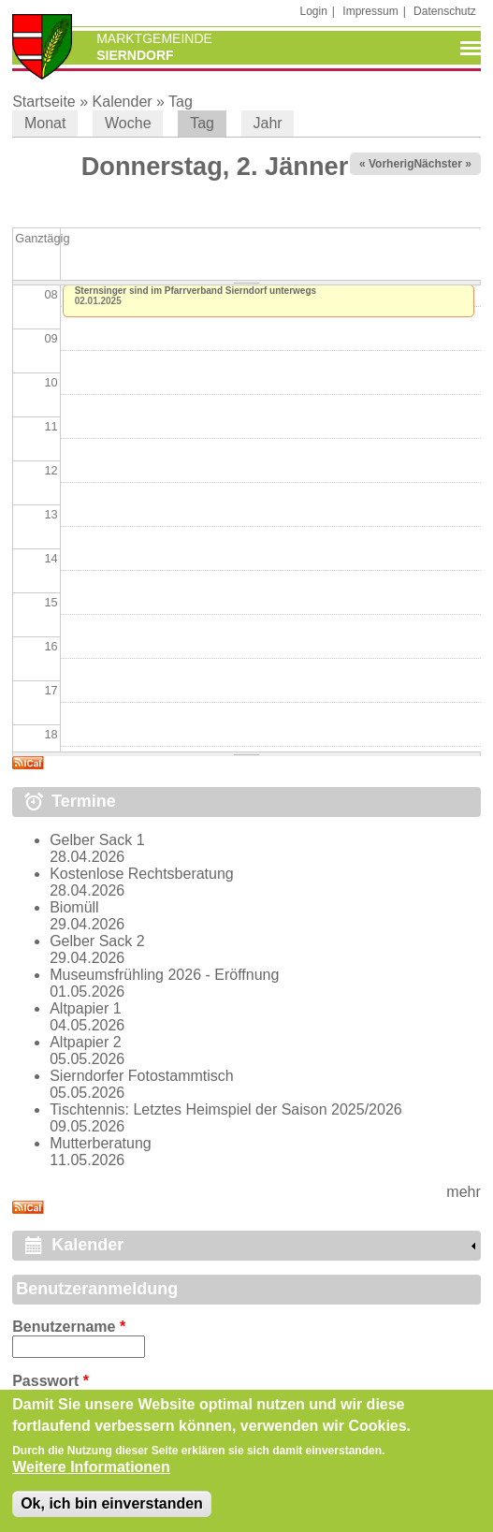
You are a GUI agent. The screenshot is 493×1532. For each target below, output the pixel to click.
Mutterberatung (101, 1143)
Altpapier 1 (86, 1008)
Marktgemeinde (154, 38)
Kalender (122, 101)
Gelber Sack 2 (97, 941)
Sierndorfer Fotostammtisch (142, 1076)
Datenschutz (444, 11)
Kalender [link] (87, 1244)
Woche (128, 123)
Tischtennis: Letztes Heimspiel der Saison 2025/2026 (226, 1109)
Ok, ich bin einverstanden (112, 1509)
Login (312, 11)
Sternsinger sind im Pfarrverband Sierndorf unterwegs (195, 290)
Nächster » (442, 163)
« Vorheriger (392, 163)
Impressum (370, 11)
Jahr (268, 123)
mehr (463, 1192)
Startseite (44, 101)
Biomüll (74, 907)
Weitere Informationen (91, 1473)
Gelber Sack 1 (97, 840)
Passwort (50, 1381)
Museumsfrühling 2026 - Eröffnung (164, 975)
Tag (180, 101)
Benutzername (68, 1327)
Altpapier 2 (86, 1042)
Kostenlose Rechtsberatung (142, 874)
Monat (44, 123)
